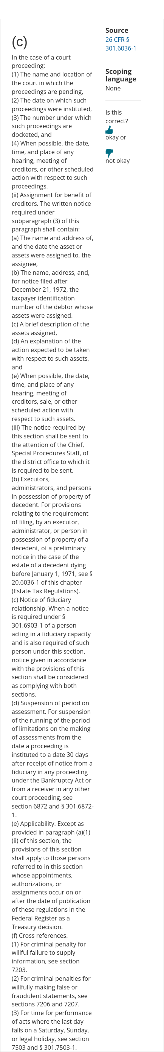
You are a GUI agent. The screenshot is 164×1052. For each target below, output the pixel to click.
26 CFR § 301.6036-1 (121, 43)
